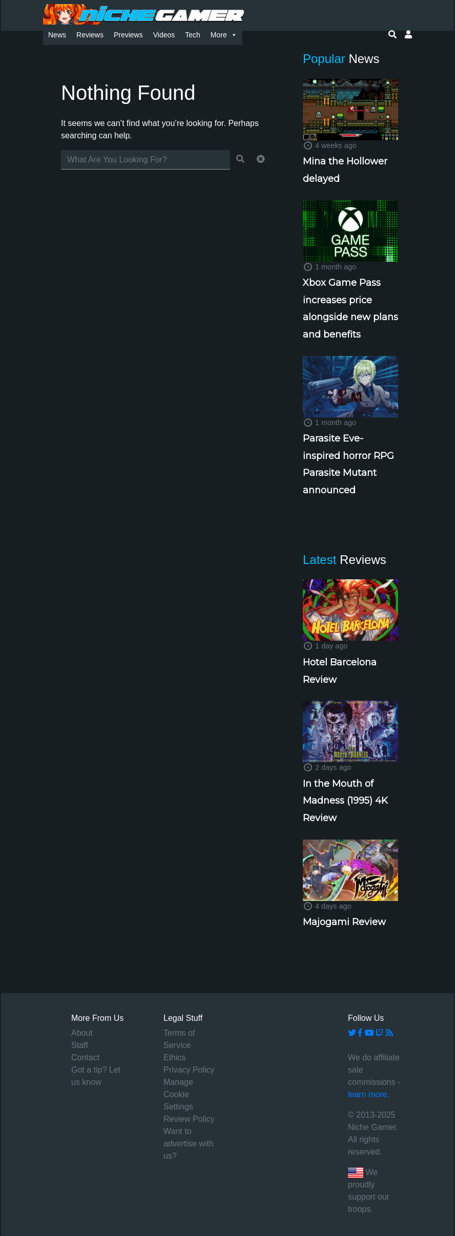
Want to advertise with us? (188, 1143)
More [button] (224, 35)
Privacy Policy (189, 1069)
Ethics (174, 1057)
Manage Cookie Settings (178, 1094)
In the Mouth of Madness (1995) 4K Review (345, 801)
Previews (128, 35)
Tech (192, 35)
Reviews (90, 35)
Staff (79, 1045)
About (82, 1033)
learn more (367, 1094)
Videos (164, 35)
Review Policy (189, 1119)
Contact (85, 1057)
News (57, 35)
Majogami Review (344, 922)
